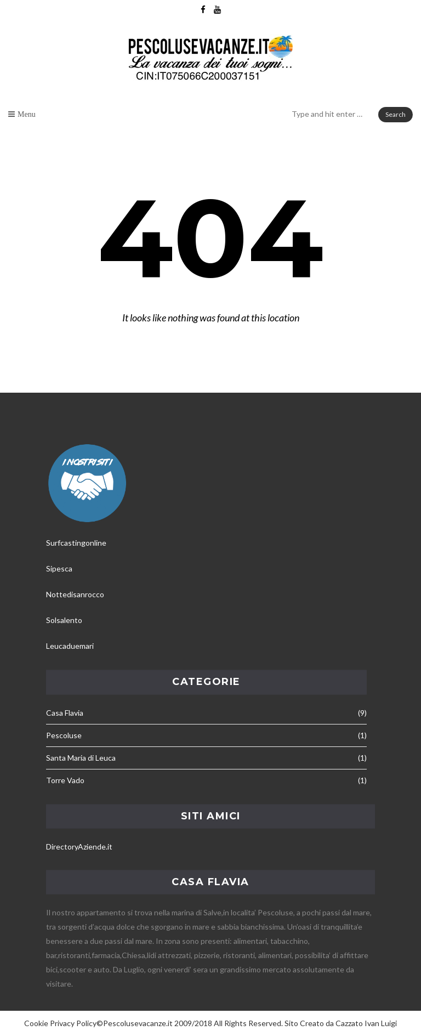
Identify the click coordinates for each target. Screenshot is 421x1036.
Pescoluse (64, 735)
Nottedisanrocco (75, 594)
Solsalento (64, 620)
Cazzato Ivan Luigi (366, 1023)
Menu (27, 114)
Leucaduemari (70, 645)
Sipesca (59, 568)
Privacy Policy (73, 1023)
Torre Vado (65, 780)
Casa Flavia (64, 712)
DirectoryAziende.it (79, 846)
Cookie (36, 1023)
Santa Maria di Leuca (81, 757)
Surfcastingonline (76, 542)
